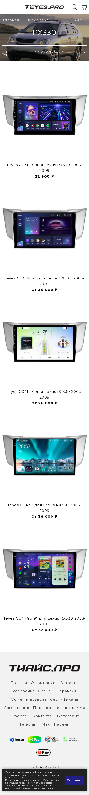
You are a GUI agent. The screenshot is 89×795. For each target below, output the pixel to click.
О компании (43, 682)
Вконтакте (41, 716)
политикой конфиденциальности (29, 788)
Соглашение (16, 707)
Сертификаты (64, 699)
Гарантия (67, 691)
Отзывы (46, 691)
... (62, 20)
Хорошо (74, 780)
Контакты (68, 682)
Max (46, 724)
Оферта (18, 716)
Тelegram (28, 724)
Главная (11, 20)
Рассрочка (23, 691)
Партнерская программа (59, 707)
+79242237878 (44, 767)
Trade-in (61, 724)
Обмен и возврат (29, 699)
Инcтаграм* (67, 716)
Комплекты (39, 20)
